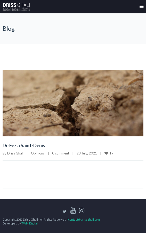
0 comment (60, 153)
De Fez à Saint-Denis (24, 145)
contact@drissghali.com (84, 219)
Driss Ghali (15, 153)
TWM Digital (29, 223)
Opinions (38, 153)
